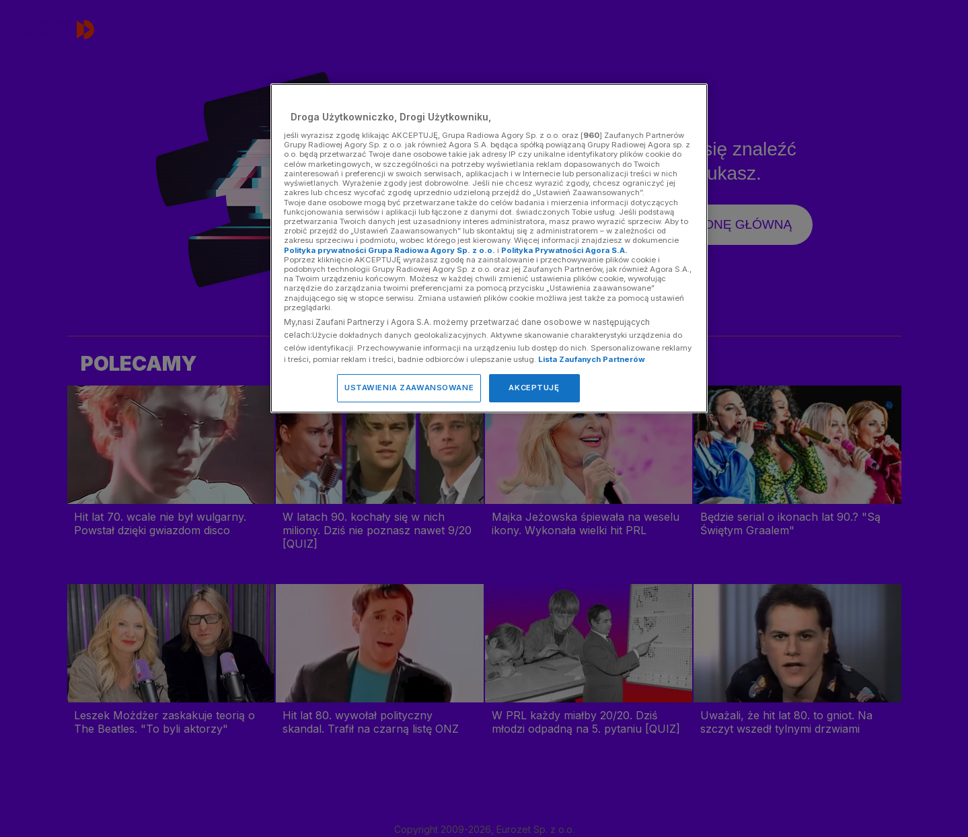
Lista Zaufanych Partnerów (592, 359)
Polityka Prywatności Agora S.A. (564, 250)
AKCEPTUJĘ (534, 387)
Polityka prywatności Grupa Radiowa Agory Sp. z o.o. (389, 250)
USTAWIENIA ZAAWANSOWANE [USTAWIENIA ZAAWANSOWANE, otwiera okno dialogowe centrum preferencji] (409, 387)
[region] (489, 247)
